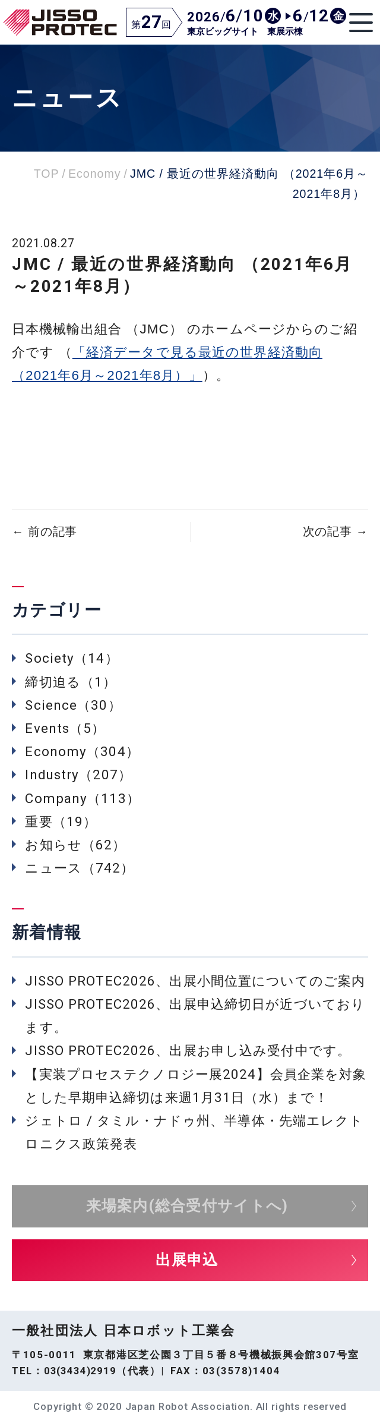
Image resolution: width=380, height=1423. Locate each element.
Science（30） (73, 705)
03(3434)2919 (80, 1371)
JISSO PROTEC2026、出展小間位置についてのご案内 (195, 980)
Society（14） (71, 658)
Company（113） (82, 798)
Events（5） (65, 728)
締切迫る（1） (70, 682)
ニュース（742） (79, 868)
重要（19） (61, 821)
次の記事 (335, 532)
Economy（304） (82, 751)
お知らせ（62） (75, 844)
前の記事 (44, 532)
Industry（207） (78, 774)
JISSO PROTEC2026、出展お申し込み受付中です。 (188, 1050)
